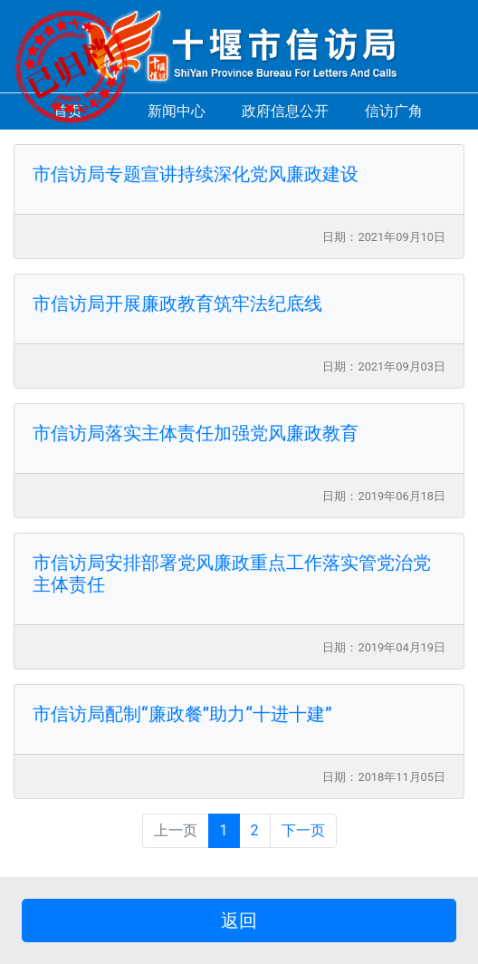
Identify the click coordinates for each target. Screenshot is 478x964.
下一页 (303, 830)
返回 (239, 920)
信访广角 (394, 111)
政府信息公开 (285, 111)
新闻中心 (177, 111)
